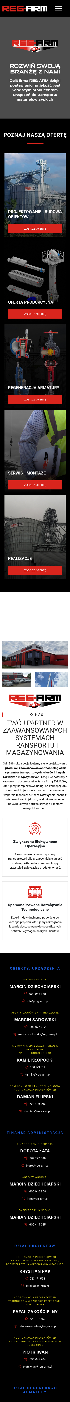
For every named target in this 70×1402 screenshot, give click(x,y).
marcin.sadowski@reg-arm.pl (37, 1034)
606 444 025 (37, 1224)
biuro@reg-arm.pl (37, 1165)
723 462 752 (37, 1319)
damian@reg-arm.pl (37, 1111)
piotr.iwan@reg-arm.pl (37, 1366)
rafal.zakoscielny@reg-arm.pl (38, 1326)
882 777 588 (37, 1158)
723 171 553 (37, 1278)
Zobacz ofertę (35, 228)
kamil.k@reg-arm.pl (37, 1074)
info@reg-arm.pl (37, 1001)
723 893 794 (37, 1104)
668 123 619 (37, 1067)
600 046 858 (37, 993)
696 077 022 (37, 1027)
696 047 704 (37, 1359)
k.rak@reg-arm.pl (37, 1285)
